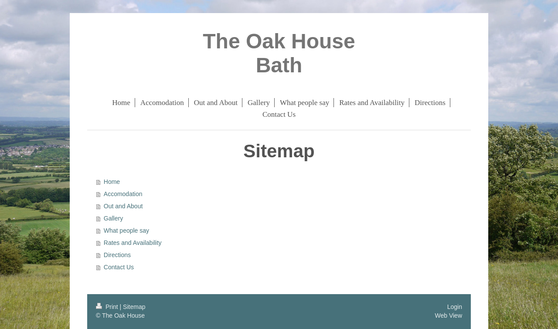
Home (112, 181)
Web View (448, 315)
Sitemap (134, 306)
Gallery (113, 218)
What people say (126, 230)
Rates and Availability (133, 242)
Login (454, 306)
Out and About (123, 206)
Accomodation (123, 193)
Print (108, 306)
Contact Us (119, 267)
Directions (117, 254)
